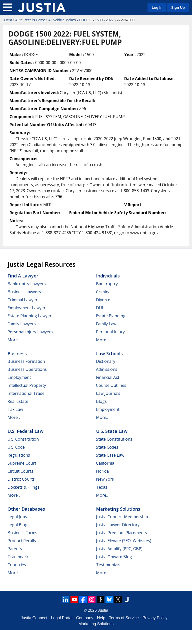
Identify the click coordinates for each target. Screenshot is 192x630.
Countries (17, 564)
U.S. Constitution (23, 439)
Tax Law (15, 409)
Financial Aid (107, 377)
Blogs (101, 401)
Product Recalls (22, 540)
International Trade (26, 393)
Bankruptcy (107, 283)
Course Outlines (111, 385)
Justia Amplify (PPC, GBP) (119, 548)
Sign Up (178, 8)
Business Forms (22, 532)
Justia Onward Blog (114, 556)
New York (105, 479)
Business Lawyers (24, 291)
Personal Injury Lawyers (30, 332)
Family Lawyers (22, 324)
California (105, 463)
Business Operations (27, 369)
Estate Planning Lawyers (31, 316)
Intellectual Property (27, 385)
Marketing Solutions (118, 509)
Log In (157, 8)
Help (101, 618)
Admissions (106, 369)
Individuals (108, 276)
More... (14, 340)
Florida (102, 471)
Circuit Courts (20, 471)
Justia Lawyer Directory (118, 524)
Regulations (19, 455)
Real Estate (18, 401)
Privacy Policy (155, 618)
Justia (7, 20)
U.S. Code (16, 447)
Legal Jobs (17, 516)
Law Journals (108, 393)
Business (17, 354)
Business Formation (26, 361)
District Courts (21, 479)
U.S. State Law (112, 431)
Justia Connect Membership (122, 516)
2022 (110, 20)
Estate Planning (111, 316)
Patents (15, 548)
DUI (99, 307)
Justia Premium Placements (121, 532)
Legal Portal (61, 618)
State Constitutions (114, 439)
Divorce (103, 299)
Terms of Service (124, 618)
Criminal (104, 291)
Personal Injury (110, 332)
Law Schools (109, 354)
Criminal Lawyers (24, 299)
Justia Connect (34, 618)
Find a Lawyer (23, 276)
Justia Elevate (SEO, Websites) (123, 540)
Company (84, 618)
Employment (19, 377)
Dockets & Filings (24, 487)
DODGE (85, 20)
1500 (98, 20)
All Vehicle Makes (62, 20)
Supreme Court (22, 463)
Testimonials (108, 564)
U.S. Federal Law (26, 431)
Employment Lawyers (28, 307)
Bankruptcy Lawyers (27, 283)
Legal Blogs (19, 524)
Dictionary (105, 361)
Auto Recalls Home (30, 20)
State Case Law (110, 455)
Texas (101, 487)
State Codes (107, 447)
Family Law (106, 324)
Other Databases (26, 509)
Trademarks (19, 556)
